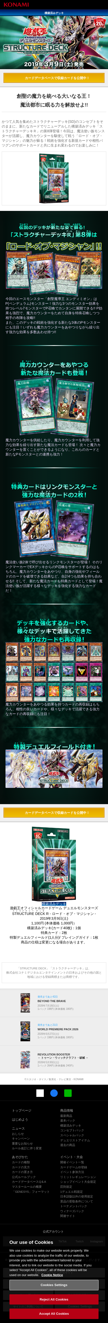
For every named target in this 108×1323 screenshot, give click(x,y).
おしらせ (18, 1133)
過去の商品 (67, 1145)
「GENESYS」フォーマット (31, 1191)
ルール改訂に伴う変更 (27, 1148)
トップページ (21, 1110)
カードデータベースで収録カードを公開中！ (57, 78)
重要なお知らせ (22, 1143)
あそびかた (20, 1157)
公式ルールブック (24, 1177)
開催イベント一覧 (72, 1162)
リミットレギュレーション (78, 1177)
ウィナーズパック (72, 1211)
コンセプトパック (72, 1130)
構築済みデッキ (70, 1125)
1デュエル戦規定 (71, 1191)
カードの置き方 (22, 1172)
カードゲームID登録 (73, 1167)
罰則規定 (66, 1186)
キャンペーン (21, 1138)
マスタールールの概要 (27, 1186)
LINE (68, 1093)
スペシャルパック (72, 1135)
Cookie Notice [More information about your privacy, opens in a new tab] (52, 1280)
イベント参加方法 (72, 1172)
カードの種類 (21, 1162)
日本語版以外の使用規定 (76, 1196)
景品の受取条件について (76, 1201)
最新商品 (66, 1115)
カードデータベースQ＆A (29, 1181)
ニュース (18, 1128)
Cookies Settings (54, 1290)
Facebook (54, 1093)
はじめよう (20, 1119)
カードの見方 (21, 1167)
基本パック (67, 1120)
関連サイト (67, 1215)
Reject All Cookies (54, 1305)
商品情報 (66, 1110)
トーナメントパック (73, 1206)
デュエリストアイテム (75, 1140)
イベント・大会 (71, 1157)
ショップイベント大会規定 (78, 1181)
